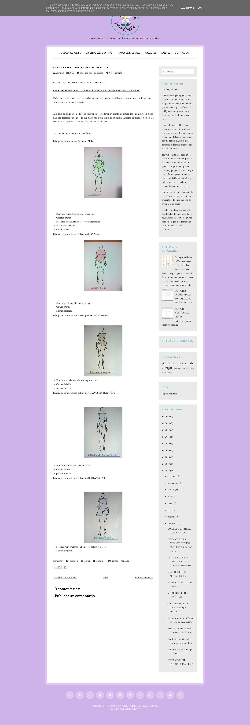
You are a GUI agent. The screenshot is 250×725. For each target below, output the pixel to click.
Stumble (113, 561)
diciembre (172, 476)
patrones (84, 73)
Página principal (169, 394)
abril (170, 510)
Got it (201, 8)
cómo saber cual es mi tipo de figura (82, 67)
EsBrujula (133, 709)
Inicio (105, 577)
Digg (125, 561)
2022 (167, 430)
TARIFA (165, 52)
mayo (171, 503)
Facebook (72, 561)
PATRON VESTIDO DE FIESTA (182, 313)
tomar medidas (167, 372)
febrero (172, 523)
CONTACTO (182, 52)
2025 (167, 416)
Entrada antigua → (144, 577)
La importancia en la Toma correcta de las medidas (183, 261)
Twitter (85, 561)
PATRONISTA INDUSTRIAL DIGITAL (137, 706)
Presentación (177, 368)
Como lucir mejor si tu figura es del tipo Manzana (177, 607)
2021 (167, 437)
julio (170, 496)
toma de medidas (188, 368)
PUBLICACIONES (71, 52)
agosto (171, 489)
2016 (167, 471)
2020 (167, 443)
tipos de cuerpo (96, 73)
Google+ (99, 561)
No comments (115, 73)
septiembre (173, 483)
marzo (171, 517)
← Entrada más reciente (65, 577)
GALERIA (150, 52)
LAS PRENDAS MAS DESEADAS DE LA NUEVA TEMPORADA (179, 562)
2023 (167, 423)
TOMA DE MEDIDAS (128, 52)
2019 (167, 450)
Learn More (187, 8)
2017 (167, 464)
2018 (167, 457)
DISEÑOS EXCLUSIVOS (99, 52)
